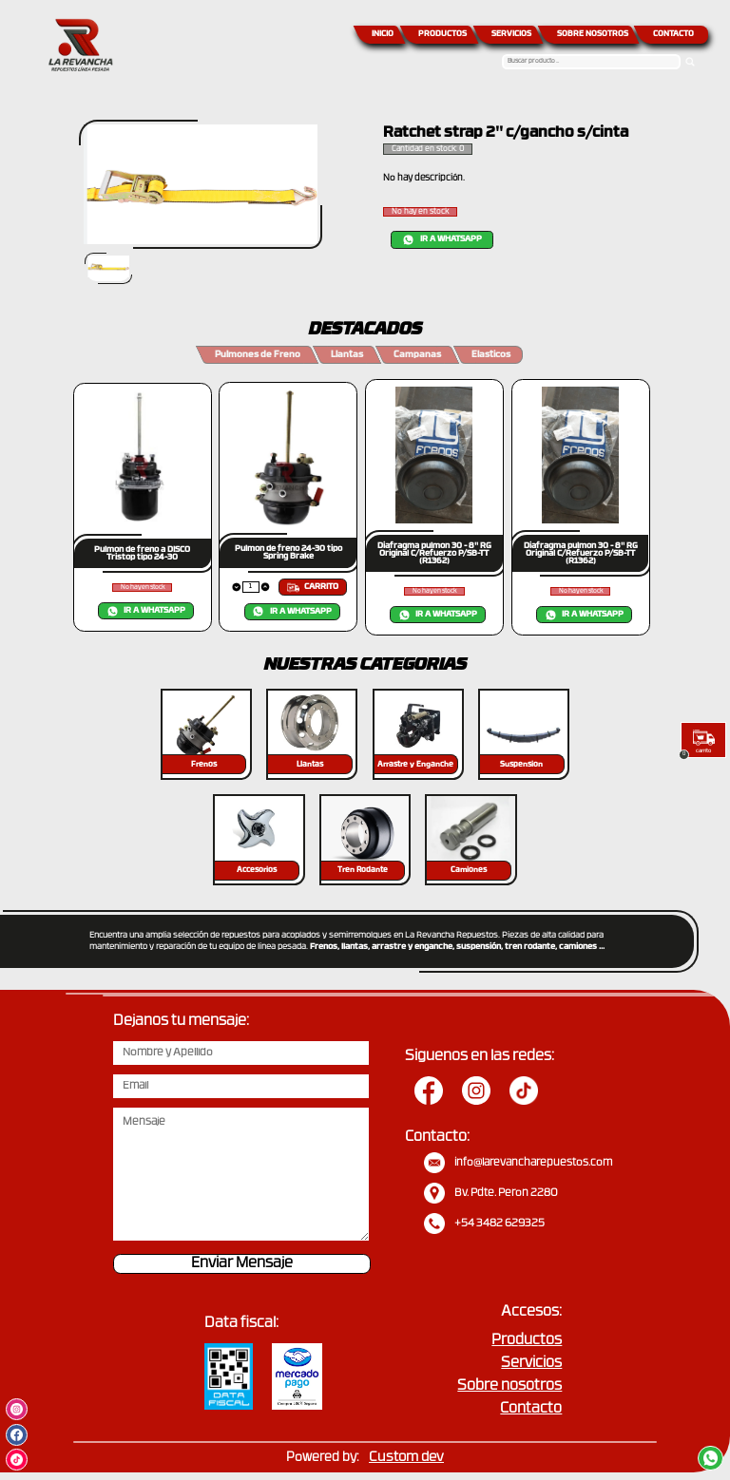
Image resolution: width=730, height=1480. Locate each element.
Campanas (417, 355)
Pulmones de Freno (257, 355)
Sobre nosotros (509, 1386)
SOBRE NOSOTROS (592, 34)
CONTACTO (673, 34)
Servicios (531, 1364)
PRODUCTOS (442, 34)
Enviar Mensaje (242, 1264)
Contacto (531, 1409)
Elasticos (490, 355)
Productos (526, 1341)
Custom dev (406, 1458)
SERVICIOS (511, 34)
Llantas (347, 355)
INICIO (383, 34)
